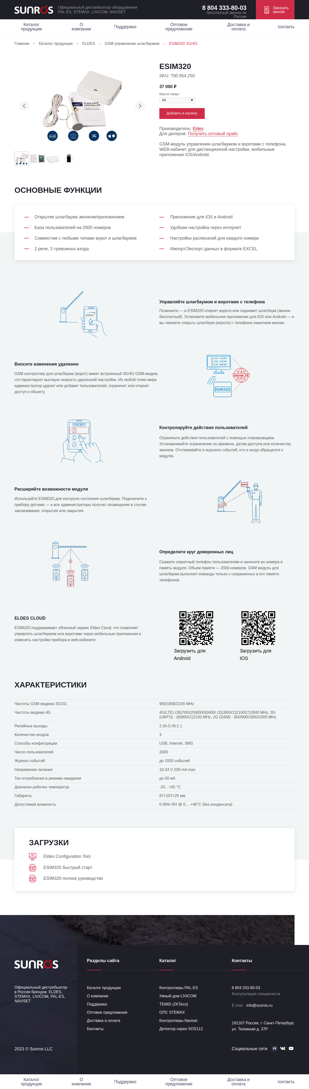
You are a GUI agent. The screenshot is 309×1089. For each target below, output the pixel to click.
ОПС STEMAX (172, 1012)
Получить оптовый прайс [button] (213, 133)
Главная (21, 44)
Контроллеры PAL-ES (178, 988)
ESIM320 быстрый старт (67, 867)
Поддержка (97, 1004)
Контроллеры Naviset (178, 1021)
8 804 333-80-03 (224, 7)
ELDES (88, 44)
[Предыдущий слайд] (24, 106)
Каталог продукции (56, 44)
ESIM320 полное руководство (73, 878)
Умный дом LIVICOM (178, 996)
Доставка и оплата (103, 1021)
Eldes (198, 128)
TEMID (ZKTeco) (173, 1004)
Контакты (95, 1029)
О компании (97, 996)
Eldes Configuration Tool (67, 856)
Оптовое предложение (107, 1012)
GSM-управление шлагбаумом (132, 44)
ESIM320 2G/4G (183, 44)
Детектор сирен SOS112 (181, 1029)
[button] (275, 9)
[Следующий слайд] (140, 106)
